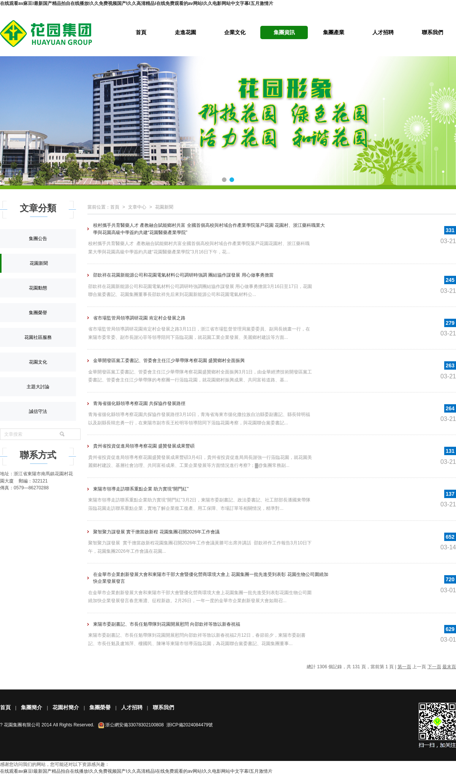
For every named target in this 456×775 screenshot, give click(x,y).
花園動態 (38, 288)
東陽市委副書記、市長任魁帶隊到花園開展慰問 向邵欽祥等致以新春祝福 (166, 624)
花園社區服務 (38, 337)
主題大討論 (38, 386)
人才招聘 (383, 32)
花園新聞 (39, 263)
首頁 (141, 32)
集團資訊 (284, 32)
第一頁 (404, 666)
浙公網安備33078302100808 (134, 725)
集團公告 (38, 238)
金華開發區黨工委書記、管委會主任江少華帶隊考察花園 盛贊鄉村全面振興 (169, 360)
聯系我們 (432, 32)
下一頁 (434, 666)
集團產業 (333, 32)
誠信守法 (38, 411)
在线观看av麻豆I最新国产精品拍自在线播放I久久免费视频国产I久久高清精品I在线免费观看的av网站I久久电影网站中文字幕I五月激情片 (136, 3)
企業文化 (234, 32)
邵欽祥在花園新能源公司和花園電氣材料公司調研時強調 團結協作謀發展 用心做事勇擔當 (183, 275)
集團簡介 (31, 707)
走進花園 (185, 32)
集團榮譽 (38, 312)
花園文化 (38, 362)
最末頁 (449, 666)
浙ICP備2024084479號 (189, 725)
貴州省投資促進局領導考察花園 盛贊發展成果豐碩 (144, 446)
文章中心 (137, 207)
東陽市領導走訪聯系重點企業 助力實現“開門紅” (140, 489)
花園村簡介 (65, 707)
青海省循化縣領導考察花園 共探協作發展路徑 (139, 403)
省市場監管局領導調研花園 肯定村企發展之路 (139, 318)
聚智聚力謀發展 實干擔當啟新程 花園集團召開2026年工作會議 (156, 532)
